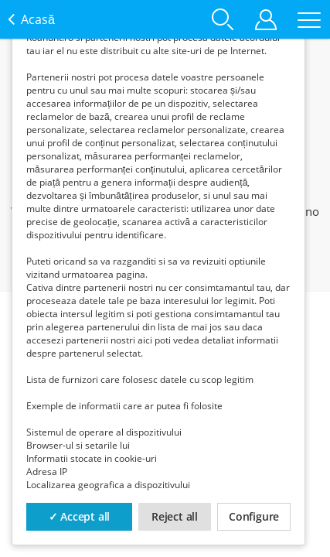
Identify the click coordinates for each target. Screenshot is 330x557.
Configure (254, 516)
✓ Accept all (80, 516)
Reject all (174, 516)
